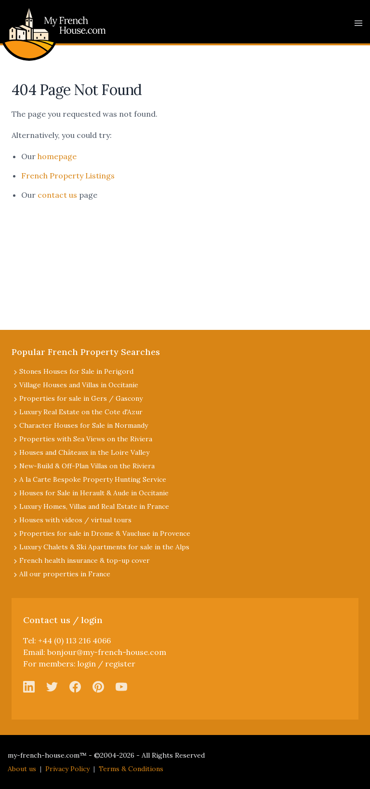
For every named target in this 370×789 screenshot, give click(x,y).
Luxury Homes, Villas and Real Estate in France (94, 506)
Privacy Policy (67, 768)
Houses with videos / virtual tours (75, 520)
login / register (106, 663)
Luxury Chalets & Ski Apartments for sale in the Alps (104, 547)
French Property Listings (68, 175)
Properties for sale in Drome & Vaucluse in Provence (104, 533)
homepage (57, 156)
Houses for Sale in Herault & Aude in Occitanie (94, 493)
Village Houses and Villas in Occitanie (78, 385)
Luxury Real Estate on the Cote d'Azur (81, 412)
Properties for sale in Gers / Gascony (81, 398)
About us (22, 768)
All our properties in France (64, 574)
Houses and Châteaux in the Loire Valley (84, 452)
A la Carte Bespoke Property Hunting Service (92, 479)
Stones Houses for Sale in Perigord (76, 371)
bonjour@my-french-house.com (106, 652)
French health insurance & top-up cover (84, 560)
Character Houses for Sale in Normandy (83, 425)
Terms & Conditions (131, 768)
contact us (57, 195)
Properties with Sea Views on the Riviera (85, 439)
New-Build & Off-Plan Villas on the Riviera (87, 466)
